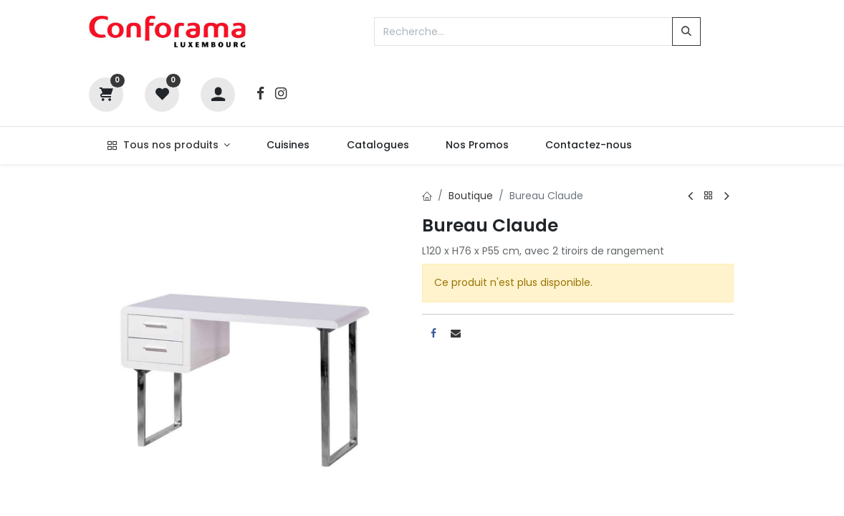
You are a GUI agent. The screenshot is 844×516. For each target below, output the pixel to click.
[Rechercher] (686, 31)
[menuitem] (288, 145)
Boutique (471, 195)
